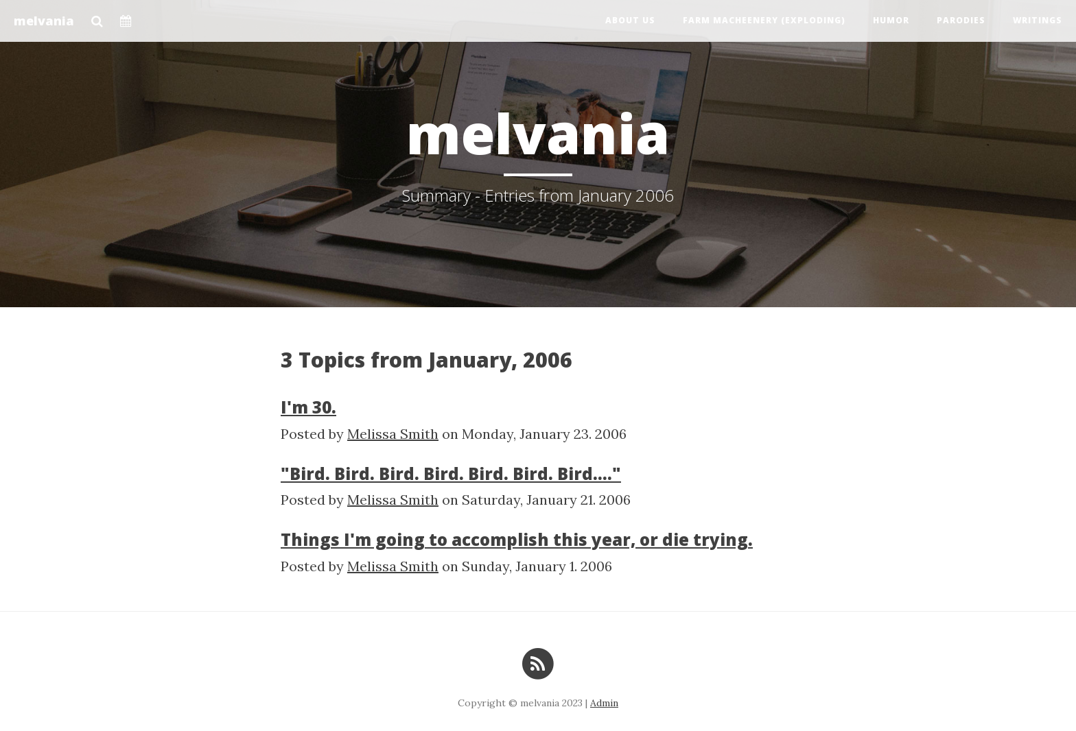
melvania (44, 20)
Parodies (961, 20)
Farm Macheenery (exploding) (764, 20)
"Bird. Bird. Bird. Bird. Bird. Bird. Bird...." (451, 473)
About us (630, 20)
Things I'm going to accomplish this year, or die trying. (517, 539)
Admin (604, 703)
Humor (891, 20)
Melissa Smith (392, 433)
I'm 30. (308, 407)
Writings (1037, 20)
